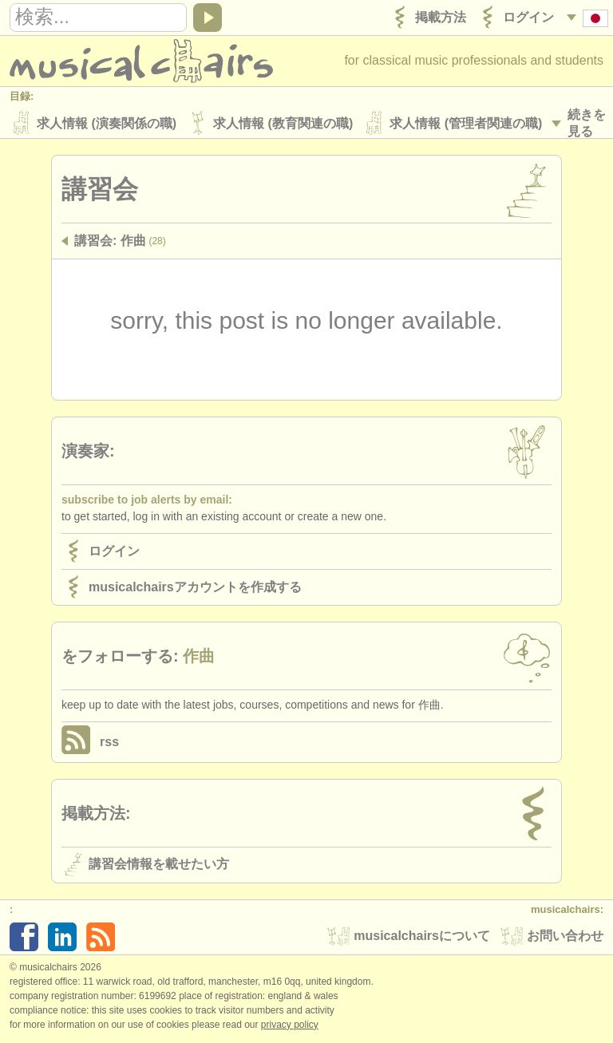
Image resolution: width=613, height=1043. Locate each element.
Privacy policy (289, 1026)
